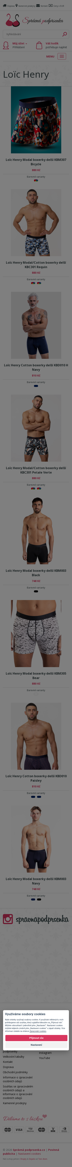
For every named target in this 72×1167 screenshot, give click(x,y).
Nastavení (36, 1044)
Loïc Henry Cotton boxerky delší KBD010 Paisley (36, 778)
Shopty (23, 1159)
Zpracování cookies (38, 1031)
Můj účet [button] (19, 45)
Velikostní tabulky (13, 1056)
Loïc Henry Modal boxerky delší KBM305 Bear (36, 675)
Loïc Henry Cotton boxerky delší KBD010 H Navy (36, 367)
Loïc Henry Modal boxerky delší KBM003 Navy (36, 881)
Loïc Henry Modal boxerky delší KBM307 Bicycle (36, 162)
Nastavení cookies (29, 1153)
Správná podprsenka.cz (29, 1150)
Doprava (9, 6)
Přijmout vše (36, 1038)
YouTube (44, 1058)
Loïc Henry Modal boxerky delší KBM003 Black (36, 573)
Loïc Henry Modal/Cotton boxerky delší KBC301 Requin (36, 264)
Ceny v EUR (56, 6)
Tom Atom (42, 1159)
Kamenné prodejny (25, 6)
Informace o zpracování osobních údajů (17, 1079)
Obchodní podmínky (15, 1072)
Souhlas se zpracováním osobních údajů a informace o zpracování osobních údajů (18, 1092)
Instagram (45, 1053)
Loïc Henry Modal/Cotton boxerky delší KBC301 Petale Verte (36, 470)
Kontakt (42, 6)
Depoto (32, 1159)
